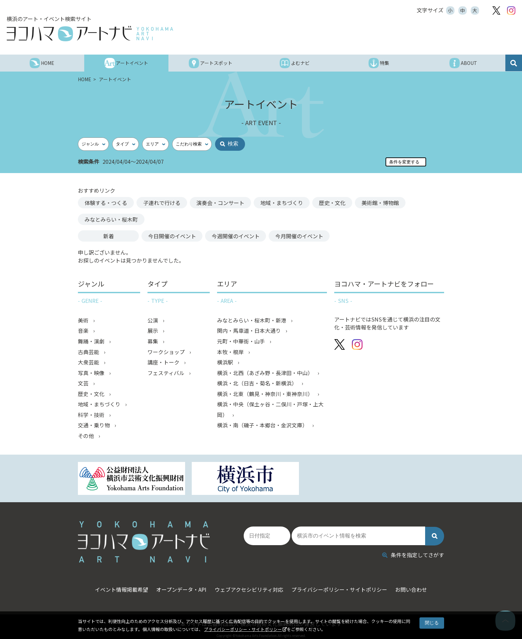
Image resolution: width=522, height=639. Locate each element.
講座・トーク (164, 363)
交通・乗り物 (94, 427)
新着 (108, 236)
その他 (86, 438)
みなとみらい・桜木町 (111, 219)
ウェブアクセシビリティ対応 (249, 585)
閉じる (432, 622)
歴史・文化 (332, 203)
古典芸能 (89, 352)
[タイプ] (125, 144)
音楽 (84, 331)
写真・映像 (92, 374)
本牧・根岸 (231, 352)
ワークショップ (166, 352)
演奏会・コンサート (220, 203)
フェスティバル (166, 374)
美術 (84, 320)
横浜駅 (225, 363)
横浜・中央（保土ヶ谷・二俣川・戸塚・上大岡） (270, 411)
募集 (153, 342)
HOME (85, 79)
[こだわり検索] (192, 144)
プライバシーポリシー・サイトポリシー (243, 629)
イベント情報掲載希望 (117, 585)
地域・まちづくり (281, 203)
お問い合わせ (416, 585)
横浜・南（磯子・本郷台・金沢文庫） (263, 427)
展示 (153, 331)
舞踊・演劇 (92, 342)
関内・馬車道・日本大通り (249, 331)
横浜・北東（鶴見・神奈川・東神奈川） (265, 395)
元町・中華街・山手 (241, 342)
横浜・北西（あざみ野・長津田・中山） (265, 374)
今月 (300, 236)
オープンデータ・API (179, 585)
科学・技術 (92, 416)
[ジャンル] (93, 144)
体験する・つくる (106, 203)
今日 (172, 236)
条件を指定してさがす (413, 550)
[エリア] (155, 144)
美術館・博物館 (380, 203)
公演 (153, 320)
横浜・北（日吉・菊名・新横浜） (257, 384)
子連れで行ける (161, 203)
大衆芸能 (89, 363)
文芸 (84, 384)
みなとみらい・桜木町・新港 (252, 320)
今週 (236, 236)
